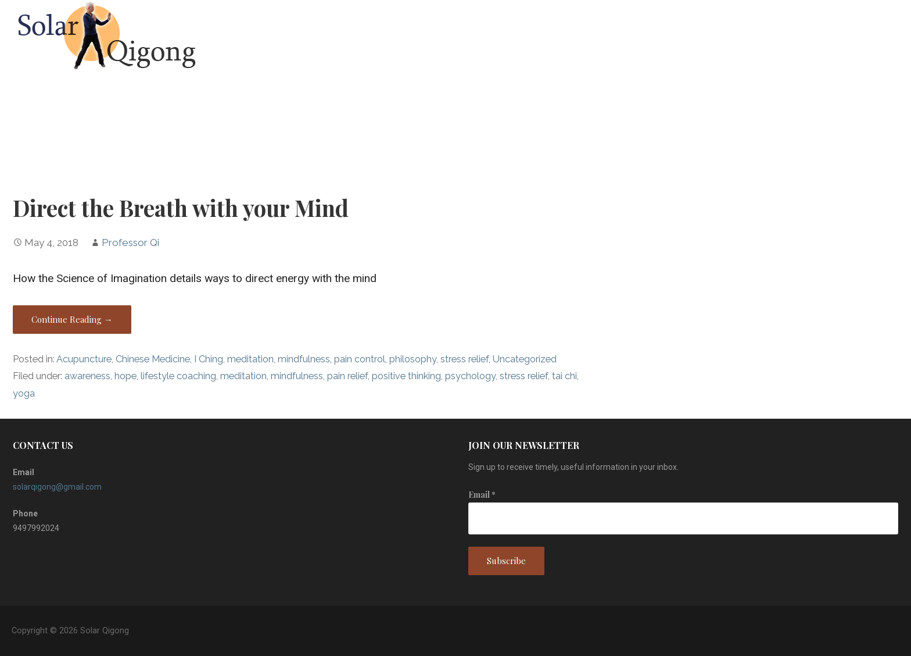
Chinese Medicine (153, 359)
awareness (87, 376)
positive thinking (406, 376)
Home (711, 36)
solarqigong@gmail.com (57, 486)
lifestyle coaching (178, 376)
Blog (816, 36)
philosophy (412, 359)
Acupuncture (84, 359)
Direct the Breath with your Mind (181, 207)
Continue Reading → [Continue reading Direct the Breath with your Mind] (72, 319)
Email (482, 494)
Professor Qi (130, 242)
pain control (359, 359)
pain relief (347, 376)
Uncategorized (525, 359)
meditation (250, 359)
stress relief (464, 359)
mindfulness (304, 359)
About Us (764, 36)
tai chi (564, 376)
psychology (470, 376)
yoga (24, 393)
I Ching (208, 359)
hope (125, 376)
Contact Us (875, 36)
